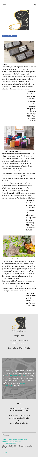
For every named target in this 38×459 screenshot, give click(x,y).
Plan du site (18, 442)
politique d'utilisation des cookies (14, 376)
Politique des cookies (8, 442)
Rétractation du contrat (9, 444)
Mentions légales (7, 440)
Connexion (5, 452)
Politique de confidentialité (20, 440)
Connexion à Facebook (9, 36)
